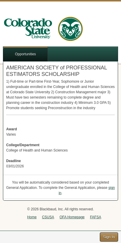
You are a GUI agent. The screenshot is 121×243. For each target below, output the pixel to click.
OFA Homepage (72, 217)
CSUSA (48, 217)
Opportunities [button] (25, 54)
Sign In (109, 237)
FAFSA (95, 217)
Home (32, 217)
